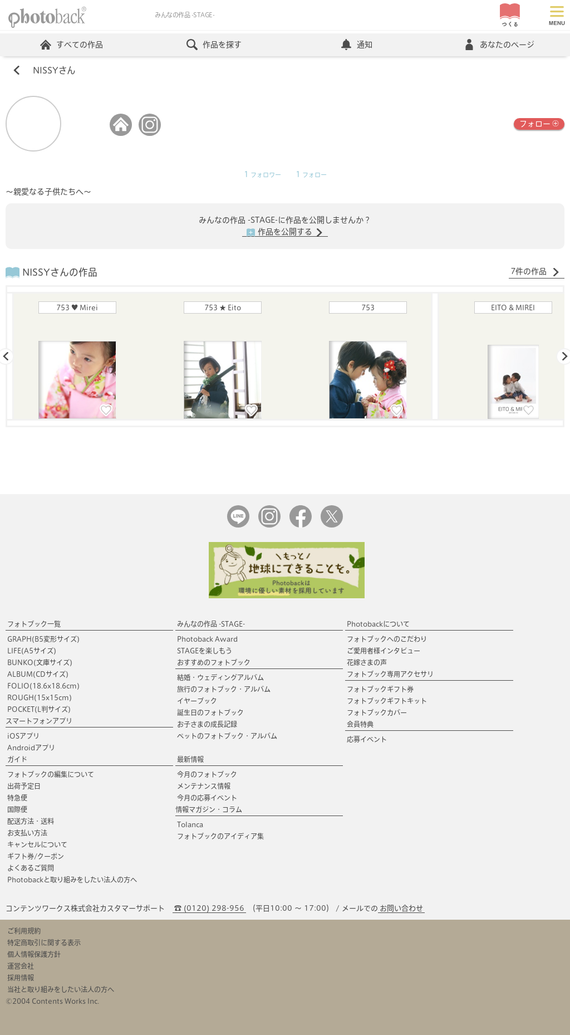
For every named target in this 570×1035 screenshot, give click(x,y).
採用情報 (20, 977)
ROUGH (39, 697)
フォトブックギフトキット (387, 700)
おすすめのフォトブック (213, 662)
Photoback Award (207, 639)
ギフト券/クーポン (35, 856)
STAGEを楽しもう (204, 650)
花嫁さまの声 (367, 662)
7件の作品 (535, 271)
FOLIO (43, 685)
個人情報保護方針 (34, 954)
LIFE (31, 650)
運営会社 (20, 966)
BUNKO (39, 662)
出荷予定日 (24, 786)
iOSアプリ (23, 736)
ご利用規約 (24, 930)
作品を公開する (285, 232)
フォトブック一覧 (34, 624)
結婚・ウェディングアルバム (220, 677)
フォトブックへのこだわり (387, 639)
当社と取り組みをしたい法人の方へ (60, 989)
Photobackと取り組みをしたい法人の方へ (72, 879)
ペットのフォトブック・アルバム (227, 736)
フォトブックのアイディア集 (220, 836)
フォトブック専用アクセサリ (390, 674)
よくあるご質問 (30, 868)
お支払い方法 (27, 832)
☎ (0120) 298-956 (209, 908)
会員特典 (360, 724)
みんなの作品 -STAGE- (211, 624)
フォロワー (262, 175)
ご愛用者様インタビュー (383, 650)
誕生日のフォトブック (210, 712)
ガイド (17, 759)
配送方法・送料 (30, 821)
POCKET (39, 709)
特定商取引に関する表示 (44, 942)
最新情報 (190, 759)
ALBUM (37, 674)
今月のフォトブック (207, 774)
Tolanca (190, 824)
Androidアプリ (31, 747)
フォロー (539, 123)
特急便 (17, 797)
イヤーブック (197, 700)
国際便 (17, 809)
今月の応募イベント (207, 797)
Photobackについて (378, 624)
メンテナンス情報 (203, 786)
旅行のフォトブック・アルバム (224, 689)
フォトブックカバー (377, 712)
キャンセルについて (37, 844)
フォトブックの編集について (50, 774)
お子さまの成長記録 (207, 724)
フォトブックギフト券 (380, 689)
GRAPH (43, 639)
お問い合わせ (401, 908)
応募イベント (367, 739)
